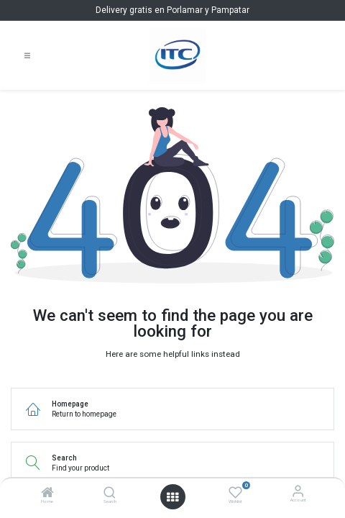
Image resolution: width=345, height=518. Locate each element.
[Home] (47, 495)
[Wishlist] (235, 491)
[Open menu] (172, 497)
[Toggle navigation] (27, 56)
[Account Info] (298, 491)
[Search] (109, 495)
